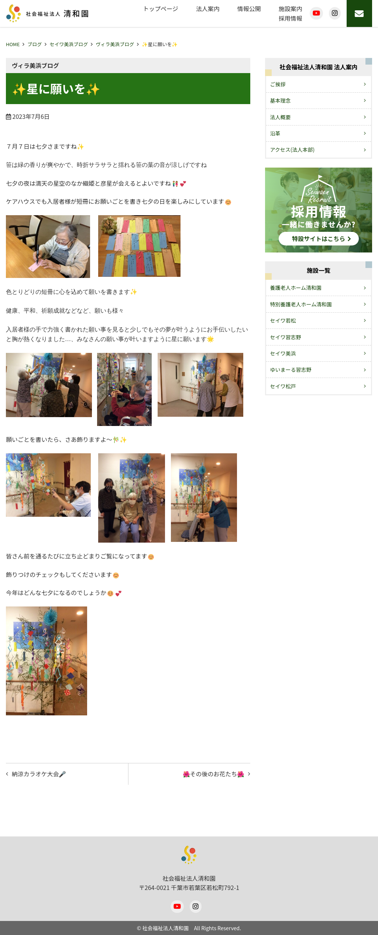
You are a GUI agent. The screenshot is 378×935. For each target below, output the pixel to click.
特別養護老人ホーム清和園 (301, 304)
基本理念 (280, 100)
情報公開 (249, 8)
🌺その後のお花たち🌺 (213, 773)
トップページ (160, 8)
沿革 (275, 133)
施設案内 (290, 8)
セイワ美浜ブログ (68, 44)
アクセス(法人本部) (292, 149)
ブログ (34, 44)
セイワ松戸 (283, 386)
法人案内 (208, 8)
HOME (13, 44)
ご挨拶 (278, 84)
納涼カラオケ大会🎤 (39, 773)
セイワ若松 (283, 320)
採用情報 (290, 18)
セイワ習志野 (285, 337)
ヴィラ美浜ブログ (115, 44)
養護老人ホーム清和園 (296, 287)
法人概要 (280, 117)
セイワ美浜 (283, 353)
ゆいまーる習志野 (291, 369)
